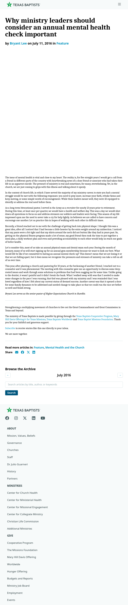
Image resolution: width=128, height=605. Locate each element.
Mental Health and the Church (64, 234)
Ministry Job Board (18, 473)
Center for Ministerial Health (24, 387)
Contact (10, 583)
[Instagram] (16, 304)
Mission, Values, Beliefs (21, 322)
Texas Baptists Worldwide (67, 205)
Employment (15, 480)
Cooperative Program (20, 430)
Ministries (14, 372)
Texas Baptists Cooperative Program (97, 202)
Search (11, 279)
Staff (10, 344)
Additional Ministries (19, 415)
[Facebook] (8, 304)
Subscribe (10, 214)
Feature (63, 43)
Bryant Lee (18, 43)
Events (11, 487)
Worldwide (13, 451)
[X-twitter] (24, 304)
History (11, 358)
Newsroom (11, 569)
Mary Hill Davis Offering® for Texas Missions (29, 205)
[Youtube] (43, 304)
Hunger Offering (17, 458)
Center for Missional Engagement (27, 394)
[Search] (118, 541)
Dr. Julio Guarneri (17, 351)
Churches (13, 337)
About (11, 315)
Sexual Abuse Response (21, 515)
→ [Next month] (120, 261)
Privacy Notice (13, 576)
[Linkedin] (33, 304)
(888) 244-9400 (14, 590)
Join (9, 523)
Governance (14, 330)
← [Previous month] (8, 261)
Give (10, 422)
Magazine (13, 501)
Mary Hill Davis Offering (21, 444)
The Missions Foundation (22, 437)
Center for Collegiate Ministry (25, 401)
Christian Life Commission (23, 408)
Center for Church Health (22, 380)
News (10, 494)
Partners (12, 365)
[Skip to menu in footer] (119, 4)
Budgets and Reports (20, 465)
